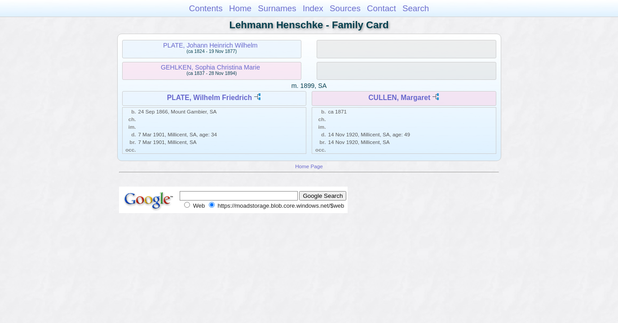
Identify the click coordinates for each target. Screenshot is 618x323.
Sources (345, 8)
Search (415, 8)
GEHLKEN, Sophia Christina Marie (210, 67)
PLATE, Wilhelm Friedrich (209, 97)
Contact (381, 8)
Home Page (309, 166)
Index (313, 8)
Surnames (277, 8)
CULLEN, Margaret (399, 97)
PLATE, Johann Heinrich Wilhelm (210, 45)
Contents (206, 8)
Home (240, 8)
